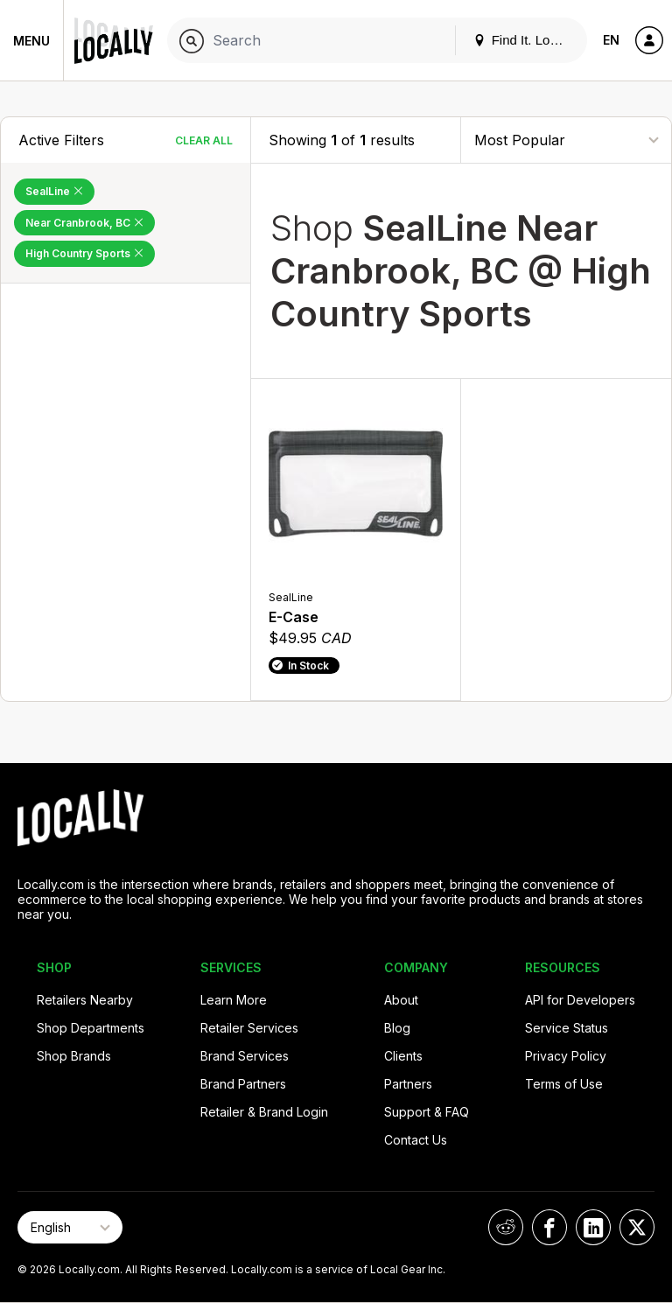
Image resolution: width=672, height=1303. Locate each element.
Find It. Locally (525, 39)
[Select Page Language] (70, 1227)
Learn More (233, 999)
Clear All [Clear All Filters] (204, 140)
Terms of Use (564, 1083)
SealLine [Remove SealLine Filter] (54, 191)
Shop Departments (90, 1027)
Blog (397, 1027)
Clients (403, 1055)
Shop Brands (74, 1055)
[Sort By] (566, 139)
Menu (31, 40)
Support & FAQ (426, 1111)
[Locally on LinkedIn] (593, 1227)
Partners (408, 1083)
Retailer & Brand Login (264, 1111)
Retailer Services (249, 1027)
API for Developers (580, 999)
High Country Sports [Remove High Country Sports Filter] (84, 253)
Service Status (566, 1027)
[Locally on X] (637, 1227)
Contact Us (415, 1139)
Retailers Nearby (85, 999)
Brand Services (244, 1055)
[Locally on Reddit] (505, 1227)
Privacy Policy (565, 1055)
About (401, 999)
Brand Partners (243, 1083)
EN (611, 39)
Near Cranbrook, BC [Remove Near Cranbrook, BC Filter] (84, 222)
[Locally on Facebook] (549, 1227)
